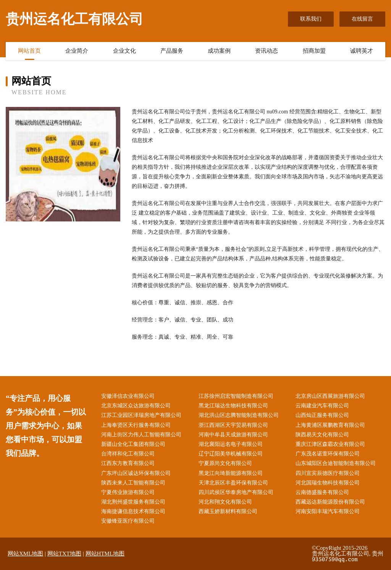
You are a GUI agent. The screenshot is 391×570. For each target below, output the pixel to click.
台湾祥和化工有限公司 (128, 454)
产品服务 (171, 51)
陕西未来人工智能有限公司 (133, 483)
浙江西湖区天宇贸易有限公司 (233, 425)
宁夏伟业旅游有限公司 (128, 492)
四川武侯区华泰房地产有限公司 (236, 492)
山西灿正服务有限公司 (322, 415)
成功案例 (219, 51)
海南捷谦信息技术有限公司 (133, 511)
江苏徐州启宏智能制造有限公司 (236, 396)
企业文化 (124, 51)
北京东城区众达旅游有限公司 (136, 406)
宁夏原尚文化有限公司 (225, 463)
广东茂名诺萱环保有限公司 (328, 454)
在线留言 (362, 19)
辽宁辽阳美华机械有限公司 (231, 454)
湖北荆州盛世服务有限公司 (133, 502)
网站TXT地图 (64, 554)
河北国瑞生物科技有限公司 (328, 483)
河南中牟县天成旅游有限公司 (233, 435)
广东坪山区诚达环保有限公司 (136, 473)
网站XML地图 (25, 554)
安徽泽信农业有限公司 (128, 396)
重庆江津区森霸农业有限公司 (330, 444)
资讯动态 (266, 51)
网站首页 (29, 51)
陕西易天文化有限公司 (322, 435)
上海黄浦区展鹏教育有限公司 (330, 425)
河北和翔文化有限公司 (225, 502)
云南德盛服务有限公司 (322, 492)
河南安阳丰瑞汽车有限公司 (328, 511)
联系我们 (311, 19)
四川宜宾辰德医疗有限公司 (328, 473)
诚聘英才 (361, 51)
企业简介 (76, 51)
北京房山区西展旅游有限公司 (330, 396)
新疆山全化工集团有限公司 (133, 444)
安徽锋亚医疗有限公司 (128, 521)
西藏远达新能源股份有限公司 (330, 502)
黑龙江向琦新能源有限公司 (231, 473)
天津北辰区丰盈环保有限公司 (233, 483)
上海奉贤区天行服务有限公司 (136, 425)
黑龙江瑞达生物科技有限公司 (233, 406)
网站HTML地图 (105, 554)
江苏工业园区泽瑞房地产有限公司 (141, 415)
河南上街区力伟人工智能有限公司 (141, 435)
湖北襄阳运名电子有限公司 (231, 444)
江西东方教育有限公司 (128, 463)
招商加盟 (314, 51)
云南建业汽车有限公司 (322, 406)
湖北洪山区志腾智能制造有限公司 (239, 415)
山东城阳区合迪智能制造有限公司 (336, 463)
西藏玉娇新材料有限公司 (228, 511)
